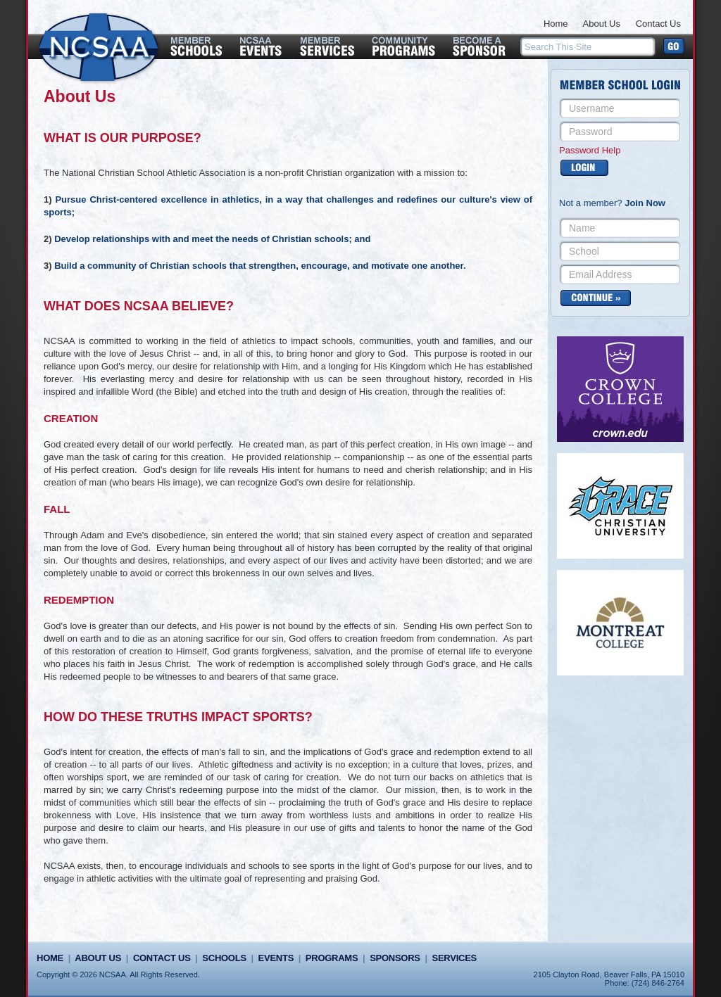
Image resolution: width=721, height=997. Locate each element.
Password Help (589, 150)
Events (276, 958)
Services (454, 958)
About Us (601, 23)
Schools (224, 958)
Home (556, 23)
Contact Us (658, 23)
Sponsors (395, 958)
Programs (332, 958)
